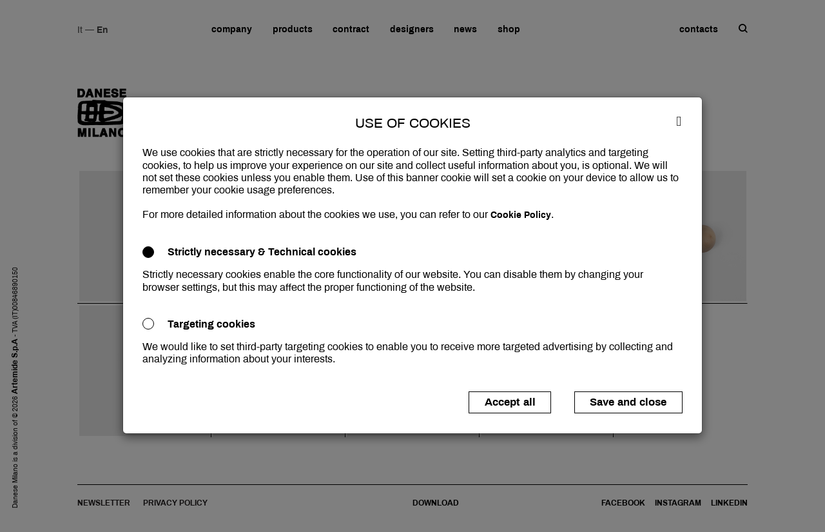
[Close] (678, 120)
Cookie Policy (520, 215)
